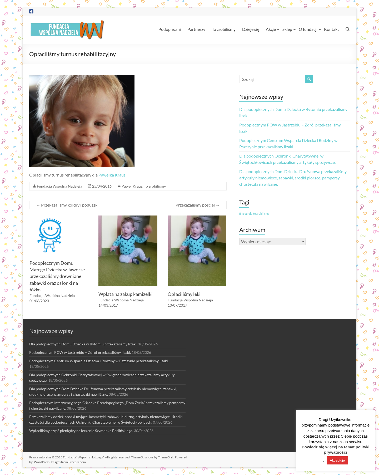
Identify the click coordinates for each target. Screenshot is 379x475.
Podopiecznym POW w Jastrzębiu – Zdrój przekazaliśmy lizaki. (80, 352)
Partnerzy (196, 29)
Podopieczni (169, 29)
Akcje (271, 29)
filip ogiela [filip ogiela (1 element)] (245, 213)
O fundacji (308, 29)
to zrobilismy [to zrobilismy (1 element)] (261, 213)
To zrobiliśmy (224, 29)
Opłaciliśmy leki (184, 294)
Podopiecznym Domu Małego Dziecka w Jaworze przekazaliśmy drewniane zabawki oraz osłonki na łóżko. (57, 276)
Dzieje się (250, 29)
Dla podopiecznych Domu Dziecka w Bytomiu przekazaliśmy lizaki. (83, 344)
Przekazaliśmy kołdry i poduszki (67, 204)
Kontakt (331, 29)
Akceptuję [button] (337, 460)
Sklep (287, 29)
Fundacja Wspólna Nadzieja (59, 186)
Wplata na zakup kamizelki (125, 294)
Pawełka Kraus (112, 174)
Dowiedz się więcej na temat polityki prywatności (336, 449)
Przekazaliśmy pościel (198, 204)
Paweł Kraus (132, 186)
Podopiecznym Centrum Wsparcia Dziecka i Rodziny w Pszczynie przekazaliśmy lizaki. (99, 361)
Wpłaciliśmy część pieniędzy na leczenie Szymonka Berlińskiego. (81, 430)
